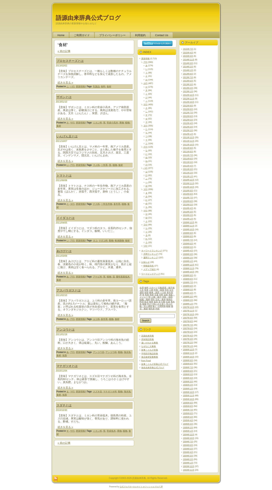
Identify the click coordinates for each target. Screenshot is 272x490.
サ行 (72, 122)
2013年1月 (188, 91)
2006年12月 (188, 349)
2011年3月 (188, 169)
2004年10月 (188, 438)
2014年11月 (188, 59)
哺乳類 (151, 309)
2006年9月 (188, 360)
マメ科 (96, 165)
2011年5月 (188, 162)
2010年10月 (188, 187)
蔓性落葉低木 (123, 276)
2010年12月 (188, 180)
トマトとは (64, 175)
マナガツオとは (67, 366)
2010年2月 (188, 215)
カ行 (145, 83)
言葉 (156, 295)
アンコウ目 (98, 352)
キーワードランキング (151, 250)
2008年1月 (188, 304)
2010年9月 (188, 190)
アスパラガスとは (68, 290)
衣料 (161, 295)
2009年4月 (188, 250)
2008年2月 (188, 300)
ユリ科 (96, 319)
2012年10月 (188, 102)
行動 (163, 302)
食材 (109, 86)
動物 (111, 240)
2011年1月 (188, 176)
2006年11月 (188, 353)
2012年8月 (188, 109)
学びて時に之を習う (156, 304)
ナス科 (96, 204)
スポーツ (153, 288)
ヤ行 (145, 211)
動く (155, 306)
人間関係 (161, 306)
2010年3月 (188, 212)
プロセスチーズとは (70, 60)
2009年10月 (188, 229)
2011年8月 (188, 151)
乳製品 (96, 86)
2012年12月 (188, 95)
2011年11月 (188, 141)
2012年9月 (188, 105)
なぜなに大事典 (148, 346)
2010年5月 (188, 204)
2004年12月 (188, 434)
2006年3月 (188, 381)
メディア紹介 (149, 269)
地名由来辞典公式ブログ (152, 367)
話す (171, 290)
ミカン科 (97, 122)
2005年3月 (188, 424)
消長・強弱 (167, 297)
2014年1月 (188, 70)
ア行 (72, 165)
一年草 (104, 165)
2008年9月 (188, 275)
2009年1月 (188, 261)
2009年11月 (188, 226)
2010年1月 (188, 219)
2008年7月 (188, 282)
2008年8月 (188, 279)
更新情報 (80, 86)
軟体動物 (119, 240)
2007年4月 (188, 335)
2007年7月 (188, 325)
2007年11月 (188, 311)
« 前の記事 (64, 51)
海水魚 (127, 352)
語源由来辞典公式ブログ (88, 18)
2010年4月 (188, 208)
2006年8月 (188, 364)
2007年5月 (188, 332)
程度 (146, 290)
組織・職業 (145, 299)
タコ (95, 240)
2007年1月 (188, 346)
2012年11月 (188, 98)
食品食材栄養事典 (149, 357)
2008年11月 (188, 268)
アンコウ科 (111, 352)
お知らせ (145, 262)
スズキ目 (97, 391)
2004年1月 (188, 463)
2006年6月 (188, 371)
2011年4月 (188, 166)
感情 (142, 292)
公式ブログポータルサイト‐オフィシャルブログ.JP (141, 487)
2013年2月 (188, 88)
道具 (156, 302)
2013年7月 (188, 77)
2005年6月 (188, 413)
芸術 (166, 295)
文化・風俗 (160, 299)
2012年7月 (188, 112)
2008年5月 (188, 289)
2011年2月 (188, 173)
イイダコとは (65, 218)
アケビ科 (97, 276)
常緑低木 (111, 431)
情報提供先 (148, 266)
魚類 (64, 355)
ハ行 (72, 86)
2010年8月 (188, 194)
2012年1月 (188, 134)
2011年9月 (188, 148)
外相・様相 (159, 290)
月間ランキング (150, 254)
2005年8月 (188, 406)
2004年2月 (188, 459)
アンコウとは (65, 329)
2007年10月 (188, 314)
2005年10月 (188, 399)
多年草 (117, 204)
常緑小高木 (112, 122)
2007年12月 (188, 307)
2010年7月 (188, 197)
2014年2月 (188, 66)
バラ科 (163, 292)
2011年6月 (188, 158)
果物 (121, 122)
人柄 (151, 290)
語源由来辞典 (147, 336)
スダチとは (64, 405)
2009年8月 (188, 236)
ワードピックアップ (150, 274)
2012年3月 (188, 127)
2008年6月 (188, 286)
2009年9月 (188, 233)
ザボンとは (64, 97)
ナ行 (145, 147)
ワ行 (145, 246)
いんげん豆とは (67, 136)
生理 (142, 288)
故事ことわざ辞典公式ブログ (154, 364)
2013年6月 (188, 81)
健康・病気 (154, 292)
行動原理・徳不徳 (166, 288)
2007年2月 (188, 342)
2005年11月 (188, 395)
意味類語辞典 (147, 339)
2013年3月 (188, 84)
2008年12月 (188, 265)
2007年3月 (188, 339)
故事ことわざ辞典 (149, 350)
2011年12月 (188, 137)
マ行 (72, 391)
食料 (103, 86)
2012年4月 (188, 123)
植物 (127, 122)
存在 (167, 290)
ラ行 (145, 225)
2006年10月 (188, 357)
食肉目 (169, 299)
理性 (153, 299)
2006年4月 (188, 378)
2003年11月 (188, 470)
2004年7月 (188, 441)
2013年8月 (188, 74)
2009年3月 (188, 254)
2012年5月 (188, 120)
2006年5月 (188, 374)
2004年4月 (188, 452)
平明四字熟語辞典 (149, 353)
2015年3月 (188, 56)
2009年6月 (188, 243)
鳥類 (147, 295)
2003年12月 (188, 466)
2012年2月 (188, 130)
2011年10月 (188, 144)
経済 (146, 302)
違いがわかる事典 (149, 343)
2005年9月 (188, 403)
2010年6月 (188, 201)
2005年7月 (188, 410)
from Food (146, 360)
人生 (142, 290)
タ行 (72, 204)
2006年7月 (188, 367)
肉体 (152, 295)
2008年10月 (188, 272)
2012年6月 (188, 116)
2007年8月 (188, 321)
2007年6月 (188, 328)
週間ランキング (150, 257)
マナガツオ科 (110, 391)
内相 (157, 309)
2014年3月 (188, 63)
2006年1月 (188, 388)
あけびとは (64, 251)
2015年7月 (188, 49)
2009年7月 (188, 240)
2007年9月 (188, 318)
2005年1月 (188, 431)
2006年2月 (188, 385)
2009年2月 (188, 258)
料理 (142, 302)
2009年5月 (188, 247)
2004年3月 (188, 456)
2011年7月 (188, 155)
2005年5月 (188, 417)
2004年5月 (188, 449)
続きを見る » (65, 82)
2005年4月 (188, 420)
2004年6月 (188, 445)
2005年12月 (188, 392)
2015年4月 (188, 52)
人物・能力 (156, 297)
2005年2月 (188, 427)
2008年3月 (188, 296)
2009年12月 (188, 222)
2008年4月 (188, 293)
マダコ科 (103, 240)
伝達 (168, 302)
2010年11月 (188, 183)
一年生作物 (106, 204)
